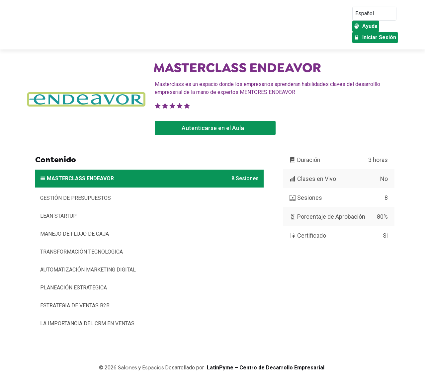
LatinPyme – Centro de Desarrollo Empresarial (265, 367)
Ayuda (366, 26)
